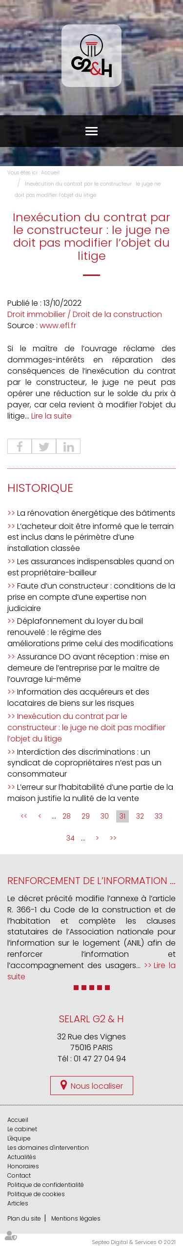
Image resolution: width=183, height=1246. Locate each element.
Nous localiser (97, 1086)
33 (159, 816)
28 (66, 816)
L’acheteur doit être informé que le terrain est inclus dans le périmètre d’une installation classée (90, 537)
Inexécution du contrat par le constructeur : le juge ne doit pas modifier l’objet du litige (86, 727)
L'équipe (19, 1138)
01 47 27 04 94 (100, 1058)
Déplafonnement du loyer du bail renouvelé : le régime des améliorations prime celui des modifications (90, 632)
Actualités (21, 1157)
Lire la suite (51, 416)
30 (105, 816)
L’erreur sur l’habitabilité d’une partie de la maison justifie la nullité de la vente (90, 792)
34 (70, 838)
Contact (19, 1175)
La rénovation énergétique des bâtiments (96, 513)
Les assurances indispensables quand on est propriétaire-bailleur (90, 567)
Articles (17, 1203)
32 (140, 816)
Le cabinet (22, 1129)
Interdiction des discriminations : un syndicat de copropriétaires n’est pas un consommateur (84, 763)
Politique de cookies (36, 1194)
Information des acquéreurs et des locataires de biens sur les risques (78, 697)
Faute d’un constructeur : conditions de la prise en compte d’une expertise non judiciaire (91, 597)
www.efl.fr (58, 325)
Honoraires (23, 1166)
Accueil (50, 172)
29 (85, 816)
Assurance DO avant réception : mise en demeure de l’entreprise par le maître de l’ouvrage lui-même (88, 668)
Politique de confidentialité (45, 1185)
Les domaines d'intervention (48, 1147)
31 (122, 816)
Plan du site (24, 1218)
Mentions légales (76, 1218)
